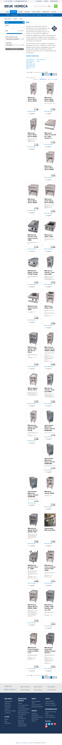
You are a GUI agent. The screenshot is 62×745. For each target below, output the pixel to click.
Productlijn (8, 43)
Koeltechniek (21, 707)
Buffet (33, 15)
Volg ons (48, 721)
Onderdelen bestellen (37, 706)
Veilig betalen (35, 715)
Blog (6, 721)
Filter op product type (11, 37)
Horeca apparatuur (23, 705)
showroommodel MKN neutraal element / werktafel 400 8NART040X (49, 427)
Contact (47, 699)
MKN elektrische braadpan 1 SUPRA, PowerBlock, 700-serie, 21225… (49, 607)
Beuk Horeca (8, 699)
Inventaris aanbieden (50, 705)
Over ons (27, 12)
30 (53, 74)
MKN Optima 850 (30, 65)
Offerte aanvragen (50, 703)
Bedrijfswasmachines (23, 712)
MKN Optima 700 (30, 64)
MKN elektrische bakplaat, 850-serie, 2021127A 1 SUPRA (33, 606)
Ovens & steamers (24, 15)
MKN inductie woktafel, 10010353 (49, 492)
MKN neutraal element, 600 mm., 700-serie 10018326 (49, 167)
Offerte (46, 1)
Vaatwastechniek (22, 711)
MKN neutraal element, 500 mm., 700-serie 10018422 (49, 99)
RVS (44, 15)
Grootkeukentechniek (23, 709)
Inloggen (39, 1)
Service (34, 699)
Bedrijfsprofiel (8, 701)
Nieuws (7, 719)
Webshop (13, 12)
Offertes (34, 721)
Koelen (8, 15)
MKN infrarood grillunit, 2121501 (48, 307)
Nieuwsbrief (8, 723)
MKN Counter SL (30, 59)
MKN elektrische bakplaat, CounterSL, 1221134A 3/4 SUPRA (33, 272)
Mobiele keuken (22, 726)
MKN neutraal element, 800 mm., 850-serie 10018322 (49, 200)
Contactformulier (49, 701)
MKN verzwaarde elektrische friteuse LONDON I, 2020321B (49, 348)
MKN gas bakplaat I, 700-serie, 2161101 (33, 389)
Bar (30, 15)
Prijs (6, 30)
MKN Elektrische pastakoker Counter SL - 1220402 (33, 567)
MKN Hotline (29, 62)
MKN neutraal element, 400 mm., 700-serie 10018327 (32, 99)
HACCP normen (49, 715)
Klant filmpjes (36, 12)
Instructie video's (36, 705)
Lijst (39, 77)
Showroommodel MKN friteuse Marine (49, 529)
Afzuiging (20, 716)
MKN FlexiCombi (30, 61)
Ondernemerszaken (51, 709)
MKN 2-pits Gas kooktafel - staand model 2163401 (49, 272)
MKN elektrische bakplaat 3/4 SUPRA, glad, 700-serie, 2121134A (33, 427)
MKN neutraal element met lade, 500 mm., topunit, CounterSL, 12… (50, 135)
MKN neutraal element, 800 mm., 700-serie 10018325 (32, 200)
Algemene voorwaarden (22, 742)
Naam (7, 25)
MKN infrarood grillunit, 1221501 (48, 235)
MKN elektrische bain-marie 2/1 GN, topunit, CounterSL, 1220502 (33, 237)
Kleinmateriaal (49, 15)
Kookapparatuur (15, 15)
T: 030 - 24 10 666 (8, 1)
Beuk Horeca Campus (10, 711)
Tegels (37, 77)
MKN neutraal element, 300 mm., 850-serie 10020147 (32, 134)
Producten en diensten (22, 699)
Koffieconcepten (22, 724)
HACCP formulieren (50, 717)
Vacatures (7, 709)
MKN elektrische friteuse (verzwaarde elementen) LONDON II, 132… (33, 650)
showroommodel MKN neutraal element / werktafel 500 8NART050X (33, 494)
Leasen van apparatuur (21, 721)
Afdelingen (7, 703)
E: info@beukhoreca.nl (20, 1)
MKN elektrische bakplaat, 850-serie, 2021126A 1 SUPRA (33, 530)
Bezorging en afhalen (37, 717)
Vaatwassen (39, 15)
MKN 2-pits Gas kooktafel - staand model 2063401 (49, 389)
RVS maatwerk (22, 714)
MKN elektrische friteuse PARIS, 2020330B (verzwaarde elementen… (50, 650)
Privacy (30, 742)
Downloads (8, 707)
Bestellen (34, 713)
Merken (20, 12)
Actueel (53, 12)
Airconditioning (22, 718)
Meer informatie (32, 111)
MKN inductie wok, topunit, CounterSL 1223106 (33, 307)
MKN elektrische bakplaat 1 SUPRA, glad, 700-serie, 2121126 (32, 349)
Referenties (46, 12)
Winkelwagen (54, 1)
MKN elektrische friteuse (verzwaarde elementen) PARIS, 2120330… (49, 567)
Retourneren (35, 719)
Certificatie (7, 712)
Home (7, 12)
